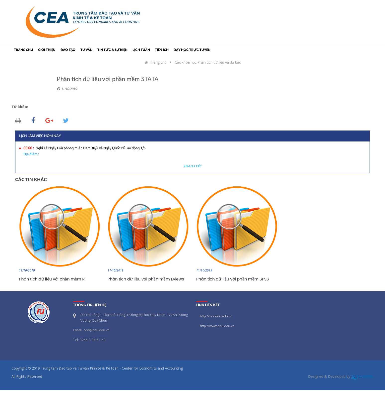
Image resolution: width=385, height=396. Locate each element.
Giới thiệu (47, 50)
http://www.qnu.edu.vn (217, 326)
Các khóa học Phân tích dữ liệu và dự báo (208, 62)
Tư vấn (86, 50)
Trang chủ (23, 50)
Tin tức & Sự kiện (112, 50)
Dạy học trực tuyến (192, 50)
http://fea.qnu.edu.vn (216, 316)
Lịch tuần (141, 50)
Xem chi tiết (193, 166)
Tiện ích (162, 50)
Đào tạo (68, 50)
